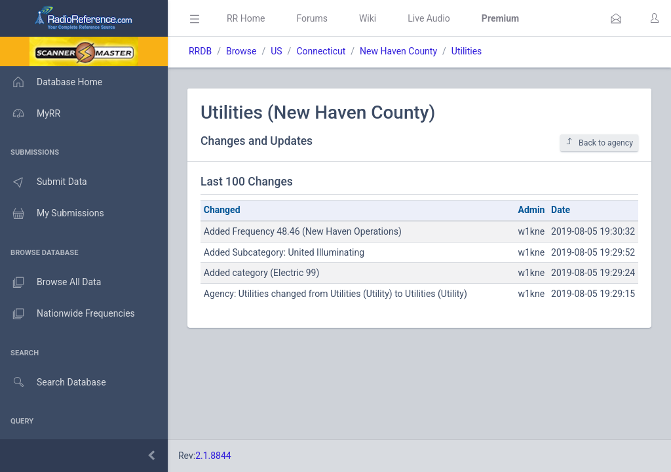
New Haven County (398, 51)
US (276, 51)
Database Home (51, 82)
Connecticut (320, 51)
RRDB (200, 51)
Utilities (466, 51)
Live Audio (429, 18)
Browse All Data (50, 282)
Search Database (53, 382)
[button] (615, 18)
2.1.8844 (213, 455)
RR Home (246, 18)
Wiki (367, 18)
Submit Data (43, 182)
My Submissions (52, 214)
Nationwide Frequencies (67, 314)
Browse (241, 51)
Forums (312, 18)
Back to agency (599, 143)
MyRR (30, 113)
